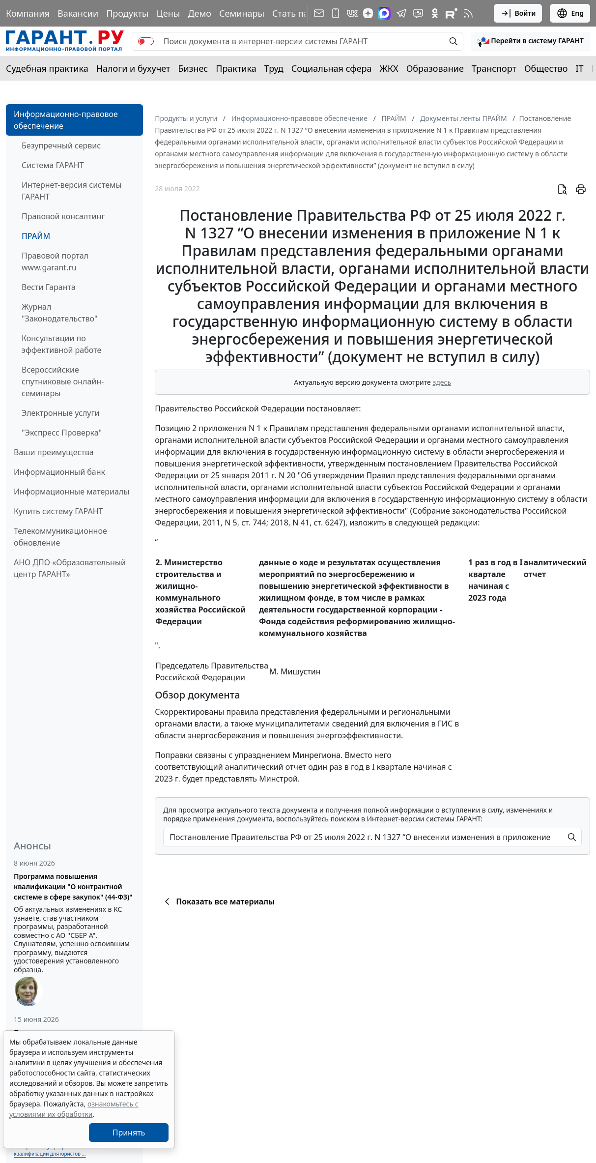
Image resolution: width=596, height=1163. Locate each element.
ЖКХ (389, 68)
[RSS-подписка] (468, 13)
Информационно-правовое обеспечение (66, 120)
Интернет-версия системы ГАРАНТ (72, 190)
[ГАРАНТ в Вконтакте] (352, 13)
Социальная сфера (331, 68)
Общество (546, 68)
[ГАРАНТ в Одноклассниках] (435, 13)
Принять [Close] (129, 1132)
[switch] (146, 41)
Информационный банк (59, 471)
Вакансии (77, 13)
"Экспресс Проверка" (62, 432)
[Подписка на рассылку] (319, 13)
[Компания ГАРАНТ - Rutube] (451, 13)
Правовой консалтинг (63, 216)
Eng (570, 13)
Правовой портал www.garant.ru (55, 261)
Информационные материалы (71, 491)
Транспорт (494, 68)
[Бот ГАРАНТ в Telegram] (418, 13)
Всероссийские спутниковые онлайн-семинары (63, 381)
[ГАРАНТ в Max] (384, 13)
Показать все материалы (218, 901)
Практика (236, 68)
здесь (441, 382)
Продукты (127, 13)
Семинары (241, 13)
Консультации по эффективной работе (61, 344)
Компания (28, 13)
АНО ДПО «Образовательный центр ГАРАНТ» (70, 568)
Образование (435, 68)
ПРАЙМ (36, 236)
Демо (199, 13)
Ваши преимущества (54, 452)
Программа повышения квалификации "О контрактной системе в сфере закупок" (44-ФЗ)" (73, 886)
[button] (530, 41)
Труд (274, 68)
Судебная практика (47, 68)
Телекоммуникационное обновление (60, 536)
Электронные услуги (60, 412)
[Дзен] (368, 13)
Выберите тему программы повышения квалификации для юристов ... (61, 1150)
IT (580, 68)
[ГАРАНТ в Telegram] (401, 13)
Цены (168, 13)
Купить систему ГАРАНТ (58, 511)
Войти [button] (518, 13)
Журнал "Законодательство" (60, 312)
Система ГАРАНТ (53, 165)
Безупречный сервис (61, 145)
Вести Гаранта (49, 287)
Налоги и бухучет (133, 68)
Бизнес (193, 68)
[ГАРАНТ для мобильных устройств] (335, 13)
